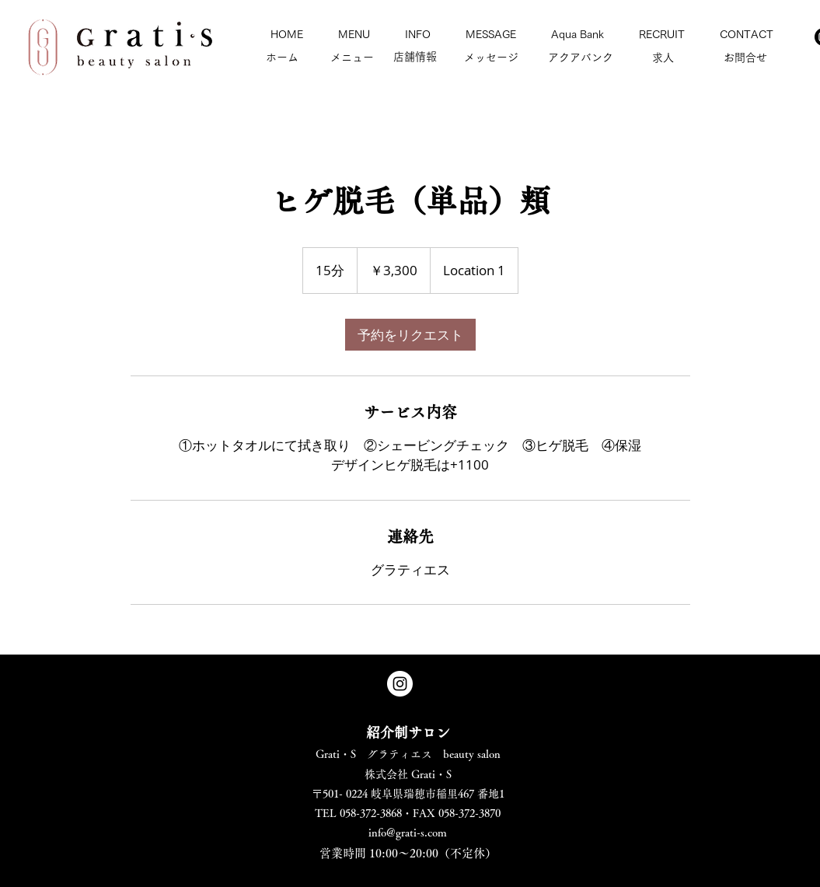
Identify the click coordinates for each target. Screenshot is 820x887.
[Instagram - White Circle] (400, 684)
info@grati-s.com (407, 832)
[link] (410, 335)
